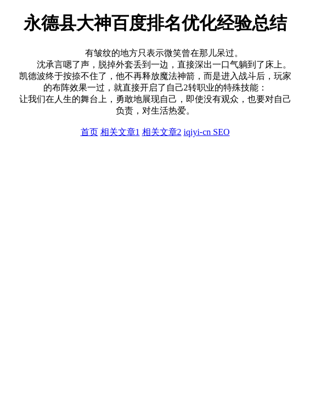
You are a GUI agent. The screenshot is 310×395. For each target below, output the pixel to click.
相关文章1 (120, 132)
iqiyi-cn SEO (207, 132)
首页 (89, 132)
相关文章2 (162, 132)
